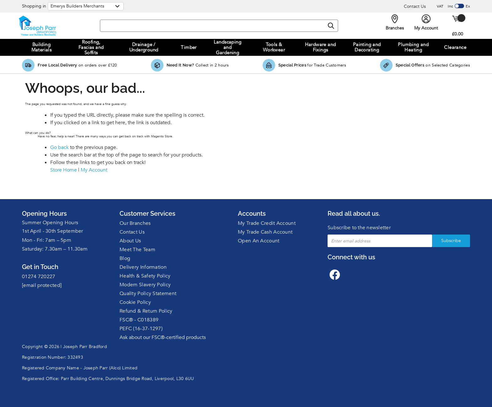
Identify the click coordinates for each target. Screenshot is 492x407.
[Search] (331, 26)
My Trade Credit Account (267, 223)
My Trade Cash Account (265, 232)
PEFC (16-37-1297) (141, 328)
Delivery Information (143, 267)
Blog (125, 258)
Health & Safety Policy (145, 276)
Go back (59, 147)
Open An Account (259, 241)
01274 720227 (39, 276)
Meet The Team (137, 249)
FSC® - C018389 (139, 320)
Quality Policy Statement (148, 293)
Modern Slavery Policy (145, 285)
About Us (130, 241)
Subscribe (451, 241)
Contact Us (415, 6)
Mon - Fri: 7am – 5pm (46, 240)
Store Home (63, 169)
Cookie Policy (135, 302)
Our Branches (135, 223)
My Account (94, 169)
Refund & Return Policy (146, 311)
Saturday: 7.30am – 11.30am (55, 249)
